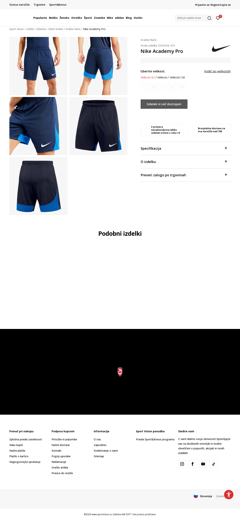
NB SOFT (126, 514)
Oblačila (41, 29)
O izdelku (184, 161)
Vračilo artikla (60, 467)
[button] (194, 18)
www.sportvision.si (102, 514)
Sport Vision (16, 29)
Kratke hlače (73, 29)
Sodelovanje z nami (106, 450)
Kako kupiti (16, 445)
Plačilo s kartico (18, 456)
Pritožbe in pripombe (64, 439)
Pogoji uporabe (61, 456)
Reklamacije (59, 462)
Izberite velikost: (153, 71)
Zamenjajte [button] (223, 496)
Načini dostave (61, 445)
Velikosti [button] (162, 77)
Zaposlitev (100, 445)
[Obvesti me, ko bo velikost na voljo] (144, 86)
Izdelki (30, 29)
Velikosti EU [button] (148, 77)
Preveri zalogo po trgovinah (184, 174)
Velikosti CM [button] (177, 77)
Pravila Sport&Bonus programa (155, 439)
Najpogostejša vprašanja (24, 462)
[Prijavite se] (218, 18)
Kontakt (57, 450)
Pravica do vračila (62, 473)
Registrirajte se (221, 5)
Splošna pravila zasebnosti (25, 439)
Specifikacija (184, 148)
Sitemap (99, 456)
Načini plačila (17, 450)
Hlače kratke (55, 29)
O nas (97, 439)
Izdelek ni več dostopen (164, 104)
